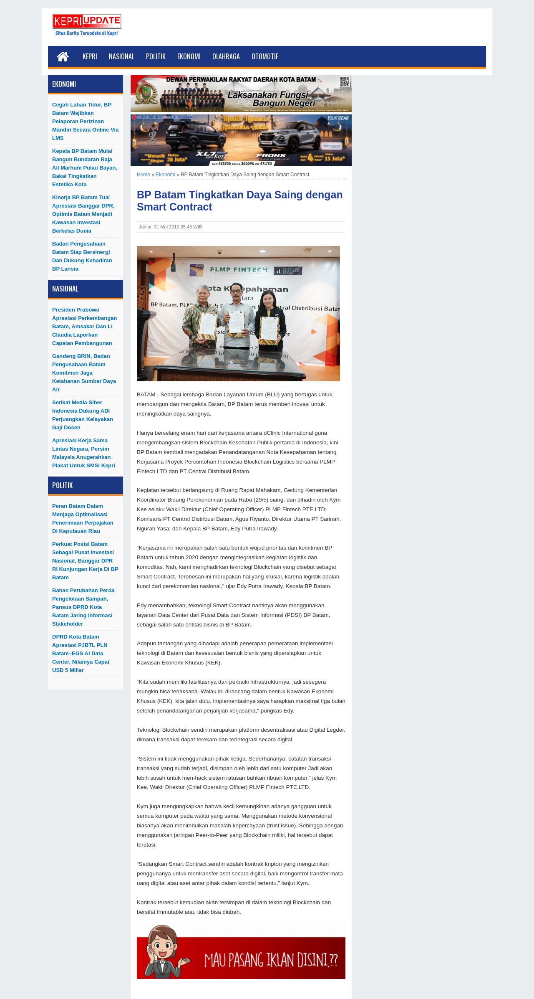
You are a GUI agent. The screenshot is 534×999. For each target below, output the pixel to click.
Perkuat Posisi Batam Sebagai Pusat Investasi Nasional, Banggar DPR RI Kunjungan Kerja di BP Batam (85, 561)
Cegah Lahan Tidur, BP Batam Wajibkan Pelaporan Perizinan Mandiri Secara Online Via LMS (85, 121)
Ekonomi (189, 56)
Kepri (90, 56)
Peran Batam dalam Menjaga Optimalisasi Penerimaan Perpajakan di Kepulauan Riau (82, 518)
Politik (156, 56)
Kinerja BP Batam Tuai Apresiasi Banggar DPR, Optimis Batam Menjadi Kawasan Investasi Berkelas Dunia (83, 214)
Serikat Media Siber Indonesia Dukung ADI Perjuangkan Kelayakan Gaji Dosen (82, 415)
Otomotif (265, 56)
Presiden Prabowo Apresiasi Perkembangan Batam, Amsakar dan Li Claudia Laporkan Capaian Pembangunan (84, 326)
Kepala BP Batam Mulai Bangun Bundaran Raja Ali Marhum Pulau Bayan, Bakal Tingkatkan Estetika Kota (84, 168)
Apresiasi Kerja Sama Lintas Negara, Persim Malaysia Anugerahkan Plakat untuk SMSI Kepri (83, 453)
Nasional (121, 56)
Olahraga (226, 56)
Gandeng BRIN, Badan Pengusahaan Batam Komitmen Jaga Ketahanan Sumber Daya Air (84, 373)
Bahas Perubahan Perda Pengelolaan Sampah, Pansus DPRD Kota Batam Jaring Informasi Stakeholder (83, 607)
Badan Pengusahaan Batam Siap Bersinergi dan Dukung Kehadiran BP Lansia (82, 256)
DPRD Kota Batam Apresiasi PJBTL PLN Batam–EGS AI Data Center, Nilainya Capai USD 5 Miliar (80, 653)
